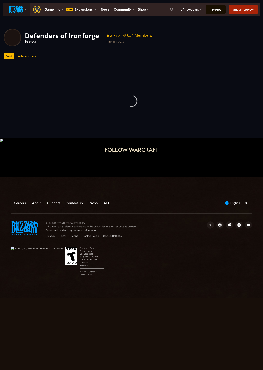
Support (154, 129)
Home (107, 129)
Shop (139, 129)
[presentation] (16, 9)
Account (123, 129)
